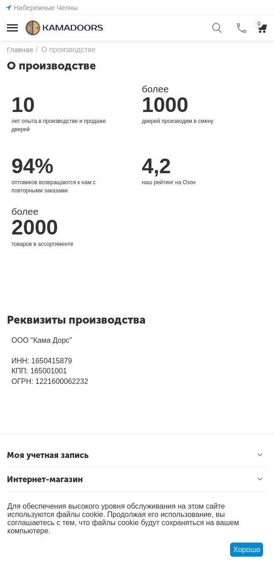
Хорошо (246, 549)
